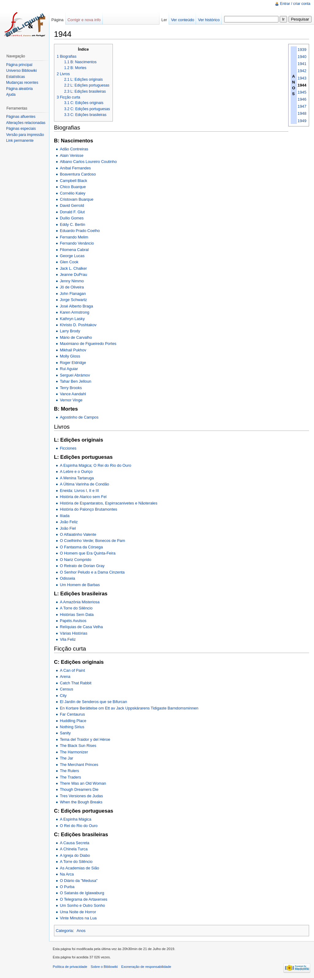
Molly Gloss (70, 356)
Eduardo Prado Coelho (80, 230)
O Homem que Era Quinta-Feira (87, 553)
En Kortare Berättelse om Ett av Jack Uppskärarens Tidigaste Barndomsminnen (129, 708)
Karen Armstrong (74, 312)
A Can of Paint (72, 670)
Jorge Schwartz (73, 299)
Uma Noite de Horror (78, 912)
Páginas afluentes (20, 116)
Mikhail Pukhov (73, 350)
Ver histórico (209, 19)
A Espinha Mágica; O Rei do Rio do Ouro (95, 465)
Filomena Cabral (74, 249)
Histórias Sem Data (77, 614)
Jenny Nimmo (72, 281)
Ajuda (11, 94)
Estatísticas (15, 77)
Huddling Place (73, 720)
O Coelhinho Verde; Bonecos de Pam (92, 540)
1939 (302, 49)
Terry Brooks (71, 387)
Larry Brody (70, 331)
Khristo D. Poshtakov (78, 325)
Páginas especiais (21, 128)
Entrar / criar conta (295, 4)
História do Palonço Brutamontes (88, 509)
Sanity (65, 733)
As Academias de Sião (79, 868)
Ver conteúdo (182, 19)
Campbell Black (73, 180)
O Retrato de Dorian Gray (82, 565)
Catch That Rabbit (75, 683)
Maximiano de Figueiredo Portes (88, 343)
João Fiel (68, 528)
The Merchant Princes (79, 764)
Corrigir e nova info (84, 19)
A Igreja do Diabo (75, 855)
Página (57, 19)
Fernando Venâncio (77, 243)
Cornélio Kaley (72, 193)
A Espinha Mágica (75, 819)
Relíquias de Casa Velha (81, 626)
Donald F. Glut (72, 212)
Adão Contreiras (74, 149)
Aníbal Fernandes (75, 168)
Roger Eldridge (73, 362)
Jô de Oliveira (72, 287)
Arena (65, 676)
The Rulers (69, 770)
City (63, 695)
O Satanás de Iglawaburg (82, 893)
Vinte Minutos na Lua (78, 918)
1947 (302, 106)
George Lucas (72, 255)
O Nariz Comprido (75, 559)
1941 (302, 63)
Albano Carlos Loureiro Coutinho (88, 161)
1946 (302, 99)
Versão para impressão (25, 135)
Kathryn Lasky (72, 318)
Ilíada (64, 515)
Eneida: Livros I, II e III (79, 490)
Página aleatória (19, 89)
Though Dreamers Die (79, 789)
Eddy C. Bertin (72, 224)
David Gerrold (72, 205)
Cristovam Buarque (77, 199)
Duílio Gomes (72, 218)
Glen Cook (69, 262)
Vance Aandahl (73, 394)
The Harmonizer (74, 752)
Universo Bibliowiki (21, 70)
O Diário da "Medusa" (79, 880)
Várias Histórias (73, 633)
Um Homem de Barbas (80, 584)
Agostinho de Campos (79, 417)
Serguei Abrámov (75, 375)
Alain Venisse (71, 155)
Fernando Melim (74, 237)
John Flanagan (73, 293)
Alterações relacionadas (25, 123)
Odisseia (67, 578)
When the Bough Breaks (81, 802)
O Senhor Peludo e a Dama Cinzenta (92, 572)
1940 (302, 56)
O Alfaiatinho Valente (78, 534)
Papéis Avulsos (73, 620)
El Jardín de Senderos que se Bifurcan (93, 701)
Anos (81, 930)
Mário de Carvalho (76, 337)
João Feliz (69, 522)
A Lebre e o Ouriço (76, 471)
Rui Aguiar (69, 368)
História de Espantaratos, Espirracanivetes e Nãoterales (108, 503)
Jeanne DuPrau (73, 274)
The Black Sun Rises (78, 745)
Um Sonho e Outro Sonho (82, 905)
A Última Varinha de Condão (84, 484)
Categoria (64, 930)
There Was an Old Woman (83, 783)
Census (66, 689)
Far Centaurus (72, 714)
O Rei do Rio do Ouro (79, 825)
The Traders (70, 777)
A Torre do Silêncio (76, 608)
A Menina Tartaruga (77, 478)
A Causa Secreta (74, 843)
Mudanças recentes (22, 82)
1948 (302, 113)
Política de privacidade (70, 966)
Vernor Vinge (71, 400)
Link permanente (19, 140)
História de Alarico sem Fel (83, 496)
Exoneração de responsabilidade (146, 966)
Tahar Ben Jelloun (75, 381)
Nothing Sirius (72, 727)
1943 (302, 78)
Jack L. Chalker (73, 268)
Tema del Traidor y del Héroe (85, 739)
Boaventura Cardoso (78, 174)
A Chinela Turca (73, 849)
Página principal (19, 65)
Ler (164, 19)
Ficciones (68, 448)
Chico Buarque (73, 186)
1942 (302, 70)
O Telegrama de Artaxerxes (83, 899)
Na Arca (67, 874)
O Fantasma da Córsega (81, 547)
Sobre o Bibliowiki (104, 966)
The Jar (66, 758)
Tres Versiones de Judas (81, 796)
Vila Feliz (68, 639)
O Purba (67, 886)
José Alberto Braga (76, 306)
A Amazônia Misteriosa (79, 602)
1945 (302, 92)
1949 (302, 120)
